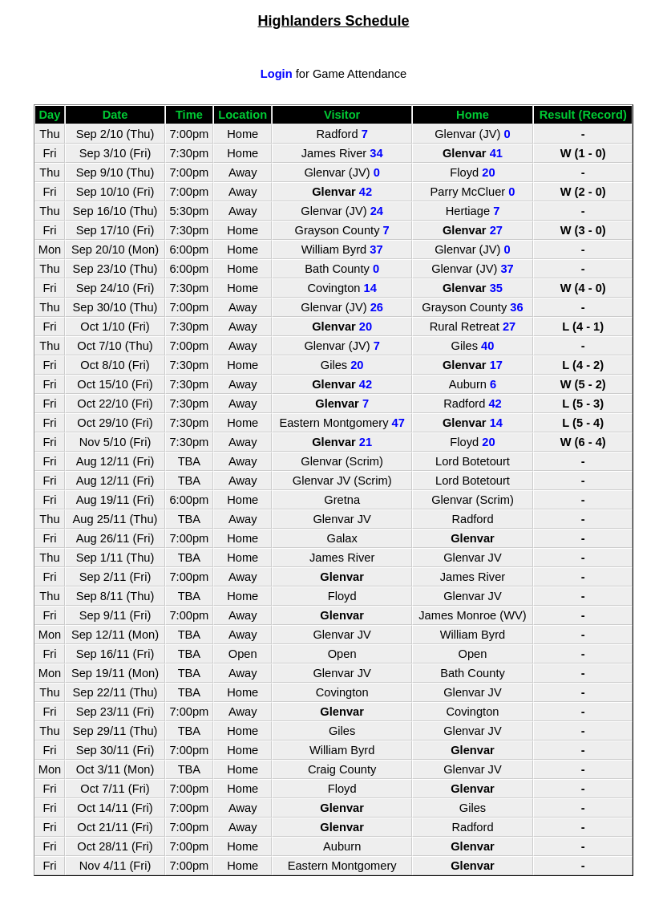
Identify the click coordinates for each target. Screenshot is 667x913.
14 (370, 288)
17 (496, 365)
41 (496, 153)
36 (516, 307)
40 (487, 345)
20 (488, 172)
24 (376, 211)
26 (376, 307)
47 (398, 422)
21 (365, 442)
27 (496, 230)
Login (277, 73)
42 (365, 191)
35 (496, 288)
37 (376, 249)
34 (376, 153)
